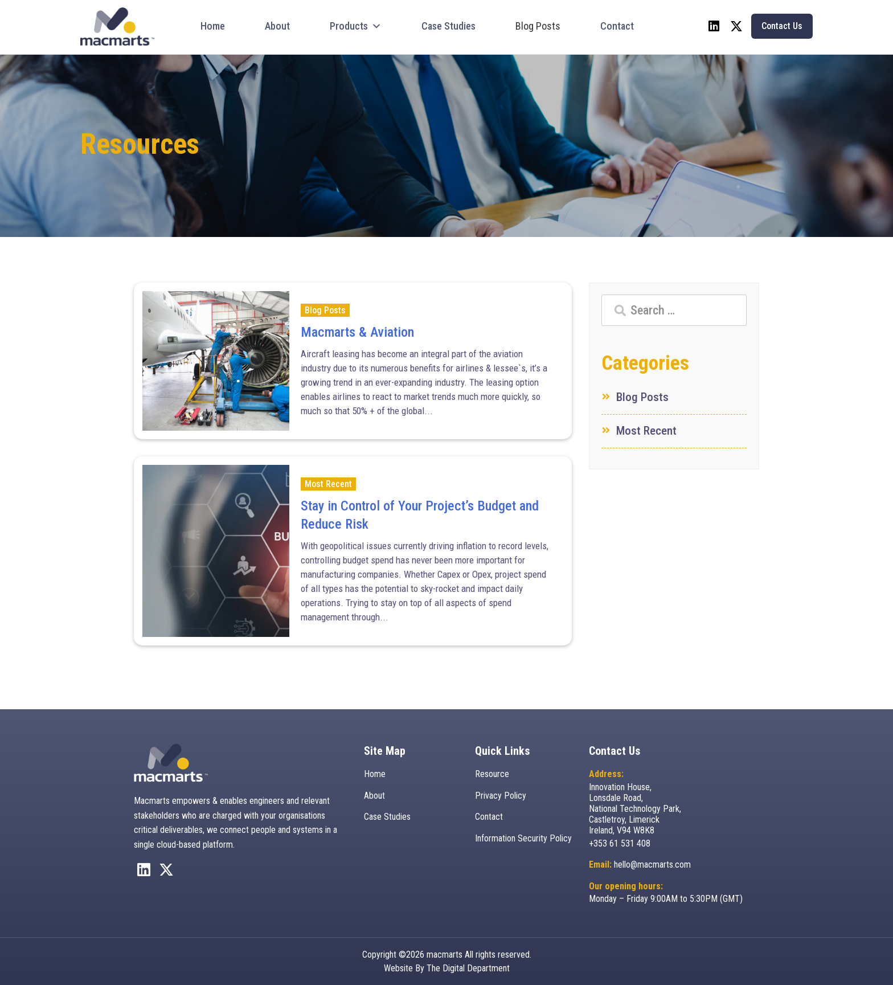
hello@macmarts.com (652, 864)
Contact (617, 26)
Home (212, 26)
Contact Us (781, 26)
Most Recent (328, 484)
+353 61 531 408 (619, 843)
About (277, 26)
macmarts (444, 954)
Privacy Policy (500, 795)
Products (356, 26)
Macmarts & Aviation (357, 332)
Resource (492, 774)
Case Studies (448, 26)
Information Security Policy (523, 838)
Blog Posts (537, 26)
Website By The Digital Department (447, 967)
